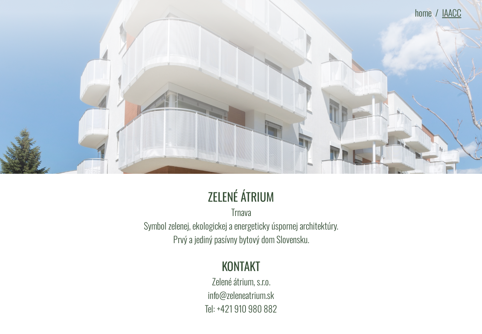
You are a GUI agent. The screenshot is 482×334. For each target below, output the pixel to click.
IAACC (451, 12)
